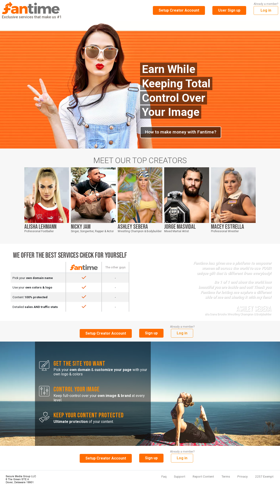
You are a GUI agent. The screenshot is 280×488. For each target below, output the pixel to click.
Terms (225, 476)
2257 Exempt (264, 476)
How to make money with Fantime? (180, 132)
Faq (164, 476)
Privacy (242, 476)
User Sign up (229, 10)
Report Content (203, 476)
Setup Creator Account (179, 10)
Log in (266, 10)
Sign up (151, 333)
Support (179, 476)
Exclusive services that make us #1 (32, 10)
